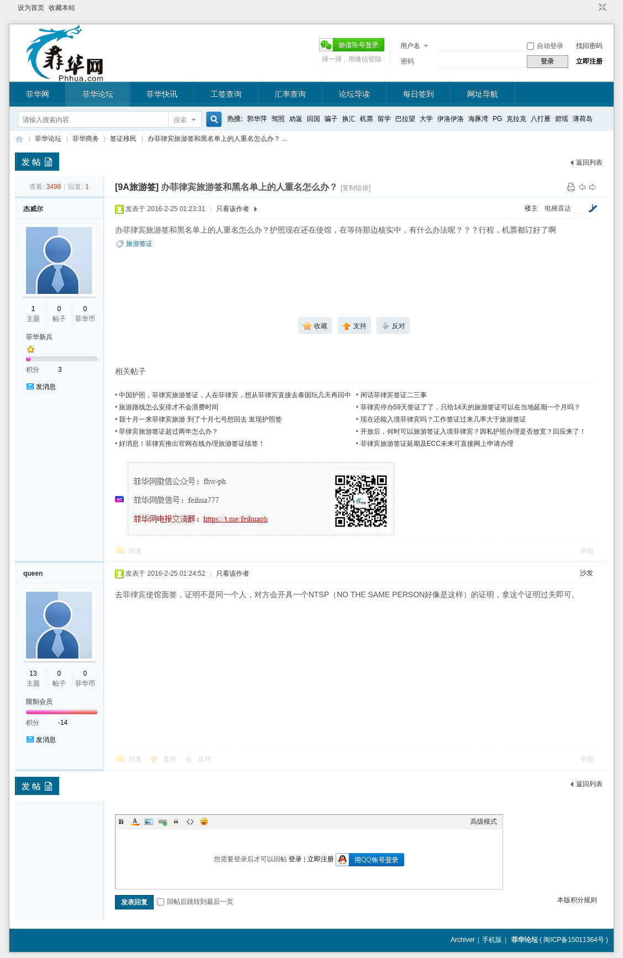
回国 (313, 119)
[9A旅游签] (137, 187)
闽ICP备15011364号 (573, 940)
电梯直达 (558, 208)
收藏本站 (62, 8)
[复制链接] (356, 188)
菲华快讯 (161, 94)
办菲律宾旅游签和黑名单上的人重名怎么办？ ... (217, 139)
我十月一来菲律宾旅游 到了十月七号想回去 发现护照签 (200, 419)
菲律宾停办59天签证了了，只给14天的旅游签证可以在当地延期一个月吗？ (470, 407)
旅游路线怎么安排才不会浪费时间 (168, 407)
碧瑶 (561, 119)
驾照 (278, 119)
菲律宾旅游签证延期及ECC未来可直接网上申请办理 (437, 444)
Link (162, 821)
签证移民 (123, 139)
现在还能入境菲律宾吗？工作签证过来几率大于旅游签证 (443, 419)
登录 (295, 859)
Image (148, 821)
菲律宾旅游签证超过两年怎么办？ (168, 431)
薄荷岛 (583, 119)
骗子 (331, 119)
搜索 (180, 120)
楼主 (531, 208)
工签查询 (226, 94)
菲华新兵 (39, 337)
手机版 (492, 940)
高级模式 (483, 821)
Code (190, 821)
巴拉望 (405, 119)
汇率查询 (290, 94)
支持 (170, 759)
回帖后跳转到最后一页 (195, 902)
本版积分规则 (577, 900)
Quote (176, 821)
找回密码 (589, 46)
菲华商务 (85, 139)
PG (497, 119)
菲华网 (37, 94)
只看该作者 (232, 209)
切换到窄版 (601, 8)
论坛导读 (354, 94)
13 (32, 673)
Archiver (463, 940)
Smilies (204, 821)
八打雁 (541, 119)
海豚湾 (478, 119)
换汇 (348, 119)
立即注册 (589, 61)
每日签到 (418, 94)
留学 (384, 119)
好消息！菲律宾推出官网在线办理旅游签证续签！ (192, 444)
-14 (62, 723)
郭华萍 (257, 119)
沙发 (586, 573)
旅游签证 (139, 244)
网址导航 (482, 94)
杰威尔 (33, 209)
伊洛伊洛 (450, 119)
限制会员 (39, 702)
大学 (426, 119)
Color (134, 821)
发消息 (46, 387)
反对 (204, 759)
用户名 (410, 46)
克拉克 (516, 119)
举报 (587, 551)
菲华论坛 (97, 94)
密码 (407, 61)
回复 (135, 551)
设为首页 (31, 8)
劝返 (295, 119)
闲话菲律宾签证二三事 (393, 395)
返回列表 (589, 162)
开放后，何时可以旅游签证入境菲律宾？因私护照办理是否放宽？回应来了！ (473, 431)
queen (33, 573)
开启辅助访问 (592, 8)
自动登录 (545, 46)
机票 (366, 119)
